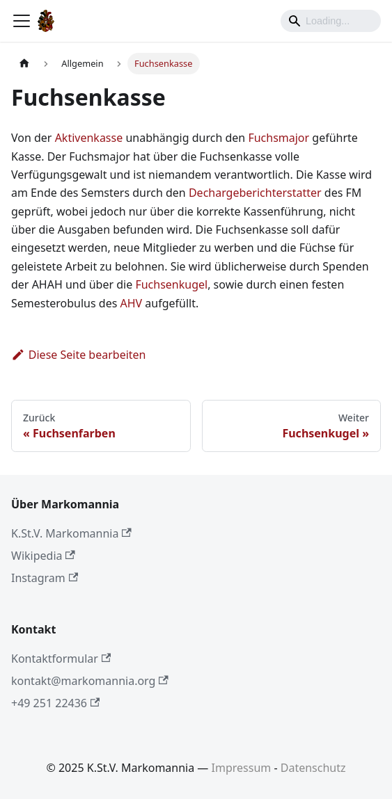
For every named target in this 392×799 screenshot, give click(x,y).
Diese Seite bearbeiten (78, 354)
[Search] (331, 21)
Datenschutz (313, 767)
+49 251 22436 (55, 703)
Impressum (242, 767)
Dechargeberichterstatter (255, 192)
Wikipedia (43, 555)
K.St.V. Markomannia (71, 533)
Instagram (44, 578)
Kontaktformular (61, 658)
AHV (131, 303)
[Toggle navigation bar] (21, 20)
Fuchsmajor (278, 137)
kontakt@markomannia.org (89, 680)
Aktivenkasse (89, 137)
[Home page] (24, 63)
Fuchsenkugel (171, 284)
